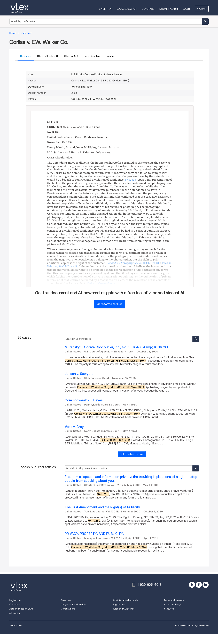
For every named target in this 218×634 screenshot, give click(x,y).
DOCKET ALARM (168, 8)
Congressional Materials (73, 604)
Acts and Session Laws (21, 608)
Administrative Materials (125, 600)
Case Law (66, 600)
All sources (14, 613)
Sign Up (201, 8)
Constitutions (68, 608)
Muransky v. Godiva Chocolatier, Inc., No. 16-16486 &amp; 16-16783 (116, 347)
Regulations (119, 604)
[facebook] (199, 585)
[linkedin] (206, 585)
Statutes (169, 608)
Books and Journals (174, 600)
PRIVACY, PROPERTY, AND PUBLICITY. (94, 534)
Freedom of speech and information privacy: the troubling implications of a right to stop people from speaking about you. (131, 479)
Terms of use (15, 625)
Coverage (148, 8)
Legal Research (127, 8)
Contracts (14, 604)
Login (186, 8)
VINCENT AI (105, 8)
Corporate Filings (172, 604)
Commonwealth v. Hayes (84, 400)
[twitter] (192, 585)
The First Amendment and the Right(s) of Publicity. (103, 507)
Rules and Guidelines (123, 608)
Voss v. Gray (74, 427)
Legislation (15, 600)
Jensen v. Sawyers (79, 374)
